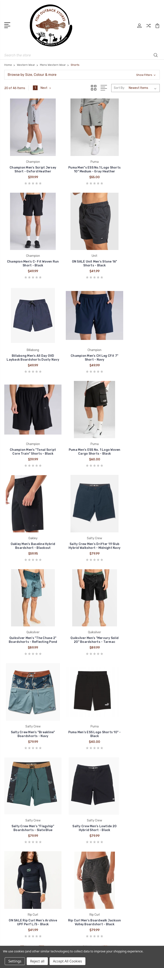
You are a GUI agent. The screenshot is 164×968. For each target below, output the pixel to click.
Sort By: (119, 88)
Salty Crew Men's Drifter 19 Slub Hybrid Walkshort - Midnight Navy (29, 431)
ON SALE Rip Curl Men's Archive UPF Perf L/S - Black (82, 609)
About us (94, 765)
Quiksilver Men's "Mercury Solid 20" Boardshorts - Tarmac (135, 431)
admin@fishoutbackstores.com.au (35, 828)
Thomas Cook (17, 878)
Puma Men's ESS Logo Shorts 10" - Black (82, 519)
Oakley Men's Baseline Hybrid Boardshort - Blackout (135, 344)
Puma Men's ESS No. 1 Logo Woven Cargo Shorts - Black (82, 344)
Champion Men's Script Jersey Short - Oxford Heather (28, 163)
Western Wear (97, 852)
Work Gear (94, 884)
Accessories (96, 878)
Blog (90, 758)
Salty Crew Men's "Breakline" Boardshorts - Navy (29, 519)
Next (46, 88)
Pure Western (17, 872)
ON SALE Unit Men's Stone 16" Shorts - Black (29, 254)
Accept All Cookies (67, 961)
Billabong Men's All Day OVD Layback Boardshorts (28, 694)
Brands (92, 752)
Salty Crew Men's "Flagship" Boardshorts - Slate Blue (135, 519)
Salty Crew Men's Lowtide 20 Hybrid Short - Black (29, 609)
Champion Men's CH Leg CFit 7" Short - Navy (135, 254)
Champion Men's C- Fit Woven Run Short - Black (135, 165)
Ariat (10, 865)
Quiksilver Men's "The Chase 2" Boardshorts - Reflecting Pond (82, 431)
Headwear (94, 872)
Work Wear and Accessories (107, 865)
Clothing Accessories (103, 859)
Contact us (95, 771)
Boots (92, 846)
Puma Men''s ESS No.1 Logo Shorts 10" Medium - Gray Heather (82, 163)
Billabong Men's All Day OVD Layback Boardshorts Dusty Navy (82, 252)
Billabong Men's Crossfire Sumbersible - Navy (82, 694)
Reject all (37, 961)
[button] (82, 75)
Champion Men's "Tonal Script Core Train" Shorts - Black (29, 342)
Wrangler (13, 859)
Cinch (11, 846)
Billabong (14, 852)
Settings (14, 961)
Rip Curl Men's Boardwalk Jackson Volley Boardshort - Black (135, 607)
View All (13, 884)
